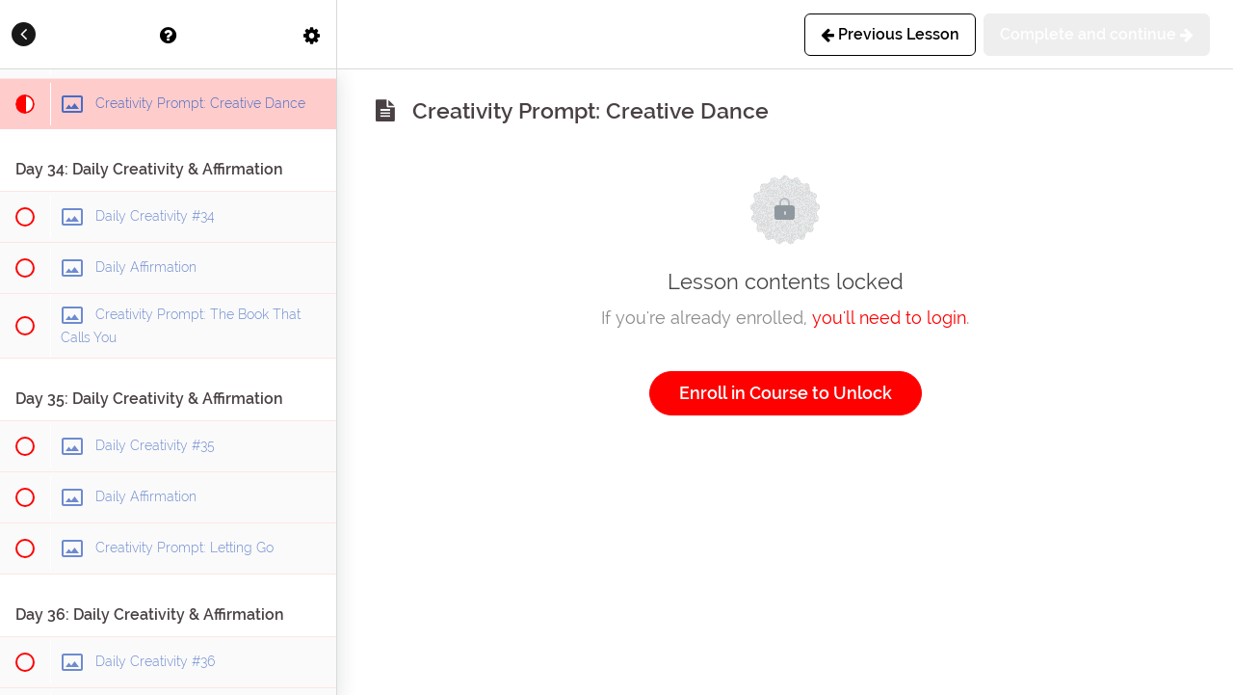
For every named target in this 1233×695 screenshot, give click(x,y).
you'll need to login (889, 317)
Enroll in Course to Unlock (785, 393)
